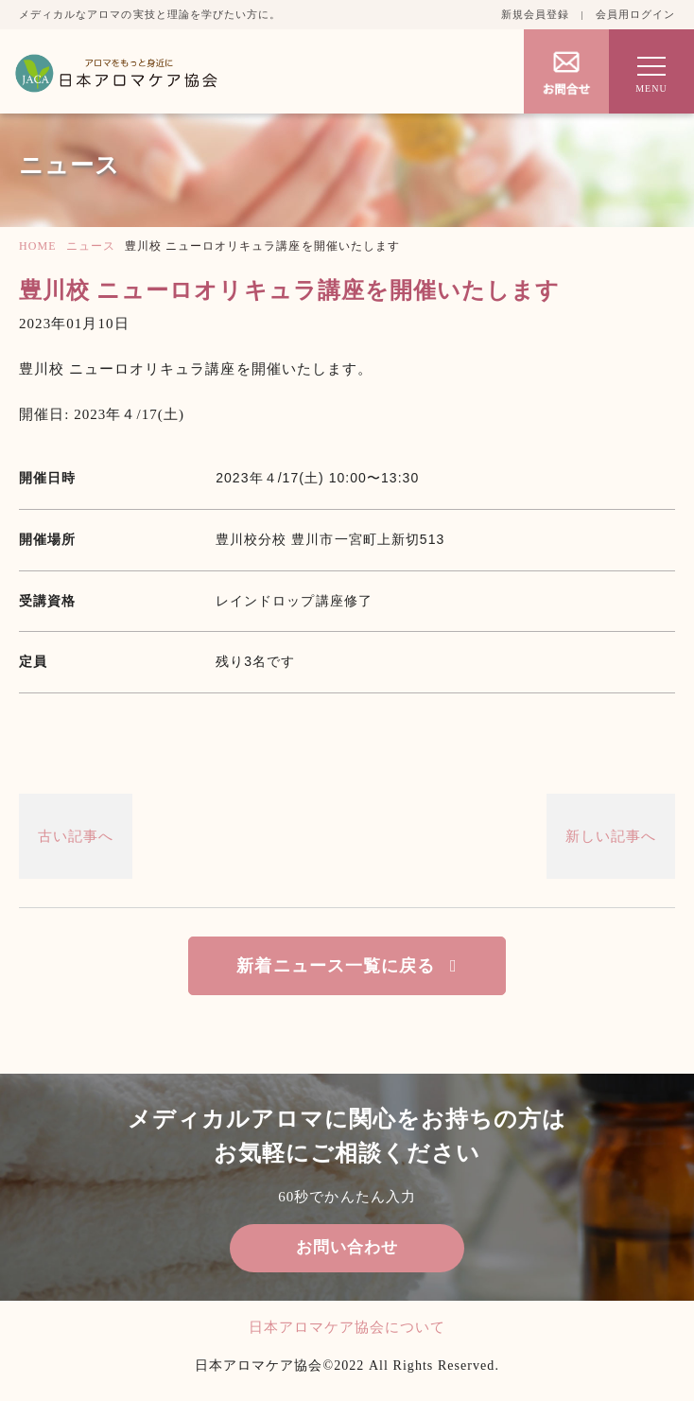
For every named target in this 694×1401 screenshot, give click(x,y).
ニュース (90, 246)
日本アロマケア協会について (347, 1327)
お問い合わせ (347, 1247)
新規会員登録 (535, 14)
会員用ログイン (635, 14)
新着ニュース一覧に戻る (335, 965)
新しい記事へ (610, 836)
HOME (38, 246)
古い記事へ (75, 836)
